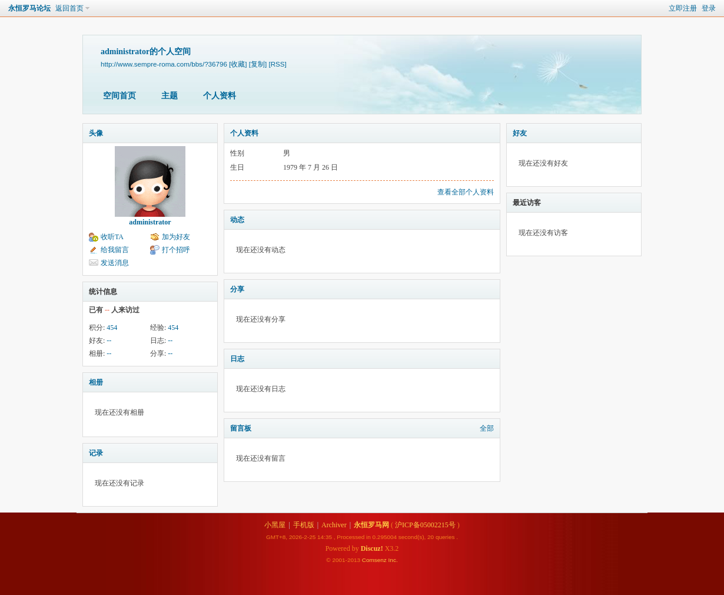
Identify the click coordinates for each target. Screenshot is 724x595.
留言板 (240, 428)
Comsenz (375, 560)
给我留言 (115, 250)
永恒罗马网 (371, 525)
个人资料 (219, 95)
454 (112, 327)
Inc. (393, 560)
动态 (237, 220)
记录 (96, 453)
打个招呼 (176, 250)
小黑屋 (274, 525)
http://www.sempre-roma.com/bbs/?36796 (164, 64)
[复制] (258, 64)
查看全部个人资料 (465, 192)
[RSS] (277, 64)
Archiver (334, 525)
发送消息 (115, 263)
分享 (237, 289)
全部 (487, 428)
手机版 (303, 525)
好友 (520, 133)
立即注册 (683, 8)
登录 (709, 8)
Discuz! (372, 548)
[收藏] (238, 64)
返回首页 (69, 8)
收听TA (112, 237)
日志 (237, 359)
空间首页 (119, 95)
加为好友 (176, 237)
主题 (169, 95)
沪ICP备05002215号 (425, 525)
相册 (96, 382)
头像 (96, 133)
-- (109, 340)
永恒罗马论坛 (29, 8)
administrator (150, 222)
